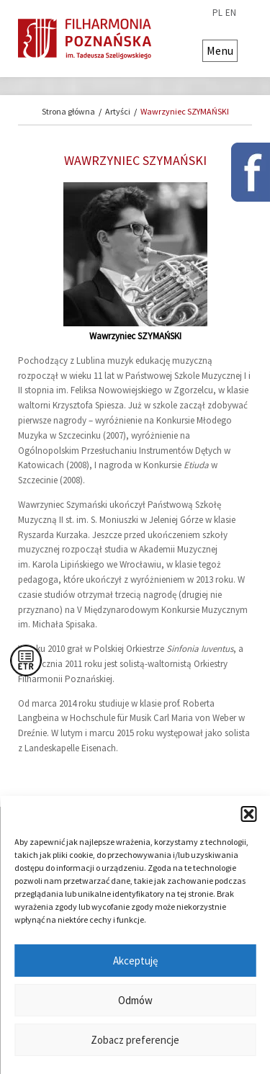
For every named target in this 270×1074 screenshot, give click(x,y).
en (230, 13)
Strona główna (68, 111)
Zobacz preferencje (135, 1040)
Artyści (117, 111)
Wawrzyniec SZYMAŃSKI (184, 111)
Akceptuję (135, 960)
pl (217, 13)
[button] (248, 814)
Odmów (135, 1000)
